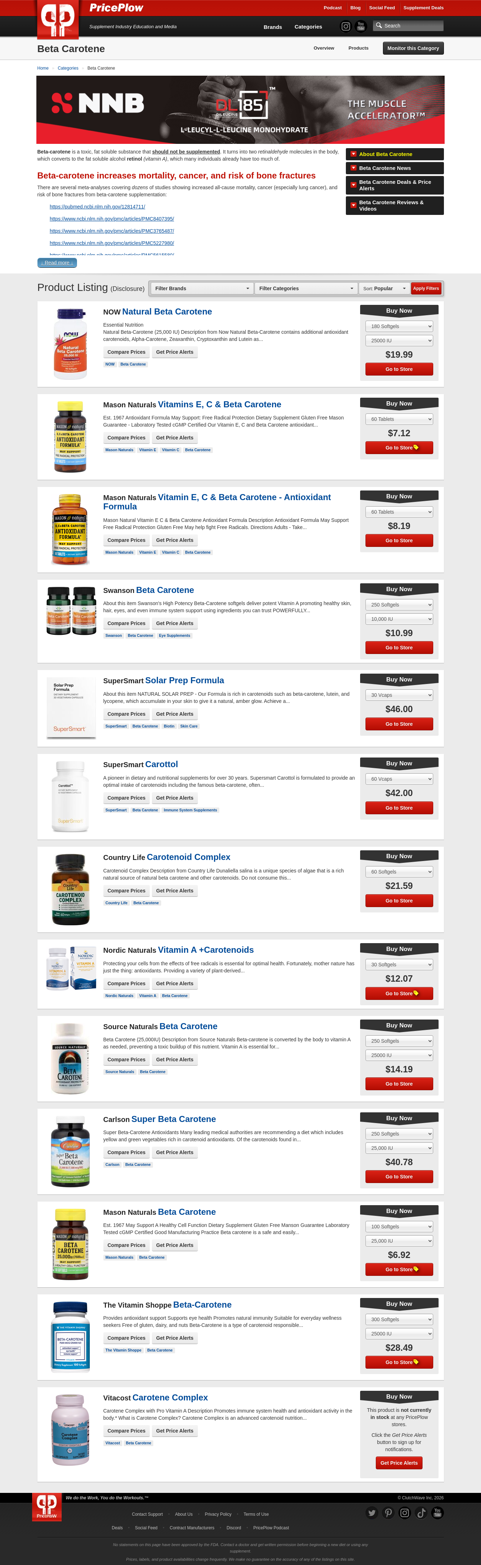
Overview (324, 48)
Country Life (117, 902)
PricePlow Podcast (271, 1526)
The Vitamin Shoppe (124, 1349)
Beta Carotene (133, 363)
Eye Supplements (174, 635)
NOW (110, 363)
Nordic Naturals (119, 994)
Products (358, 48)
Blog (355, 7)
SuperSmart (116, 725)
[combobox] (202, 287)
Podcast (333, 7)
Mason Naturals (119, 449)
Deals (117, 1526)
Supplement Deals (424, 7)
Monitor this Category (413, 48)
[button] (240, 263)
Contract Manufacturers (192, 1526)
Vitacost (113, 1442)
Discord (234, 1526)
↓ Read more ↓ (57, 262)
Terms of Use (256, 1513)
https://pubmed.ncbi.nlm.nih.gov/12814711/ (97, 205)
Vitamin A (147, 994)
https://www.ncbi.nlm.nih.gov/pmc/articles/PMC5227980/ (112, 242)
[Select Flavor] (399, 339)
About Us (184, 1513)
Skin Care (189, 725)
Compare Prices (127, 351)
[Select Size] (399, 325)
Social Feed (382, 7)
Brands (273, 27)
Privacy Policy (218, 1513)
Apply (426, 287)
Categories (308, 27)
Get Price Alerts (175, 351)
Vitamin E (147, 449)
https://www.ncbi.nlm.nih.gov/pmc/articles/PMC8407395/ (112, 218)
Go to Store (399, 368)
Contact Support (147, 1513)
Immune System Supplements (190, 809)
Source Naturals (120, 1071)
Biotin (169, 725)
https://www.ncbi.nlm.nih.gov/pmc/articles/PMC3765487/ (112, 230)
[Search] (408, 25)
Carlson (112, 1164)
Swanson (114, 635)
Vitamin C (170, 449)
